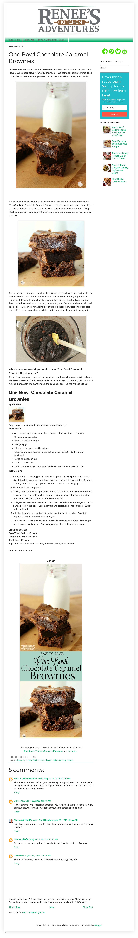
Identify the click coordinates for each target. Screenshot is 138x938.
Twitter (38, 751)
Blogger (98, 925)
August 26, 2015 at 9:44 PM (65, 820)
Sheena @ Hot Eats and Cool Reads (32, 820)
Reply (16, 792)
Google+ (47, 751)
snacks (70, 760)
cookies (41, 760)
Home (51, 907)
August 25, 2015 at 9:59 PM (57, 778)
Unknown (19, 801)
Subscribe (114, 114)
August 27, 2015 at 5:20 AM (37, 855)
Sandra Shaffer (21, 839)
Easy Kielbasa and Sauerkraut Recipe (119, 144)
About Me (29, 39)
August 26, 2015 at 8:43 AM (37, 801)
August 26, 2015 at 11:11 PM (44, 839)
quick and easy (59, 760)
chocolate (20, 760)
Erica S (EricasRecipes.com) (28, 778)
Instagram (73, 751)
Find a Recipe (13, 39)
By (10, 404)
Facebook (29, 751)
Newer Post (14, 907)
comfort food (31, 760)
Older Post (88, 907)
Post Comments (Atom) (33, 912)
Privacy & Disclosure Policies (52, 39)
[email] (114, 107)
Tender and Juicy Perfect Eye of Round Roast (120, 156)
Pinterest (57, 751)
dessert (49, 760)
